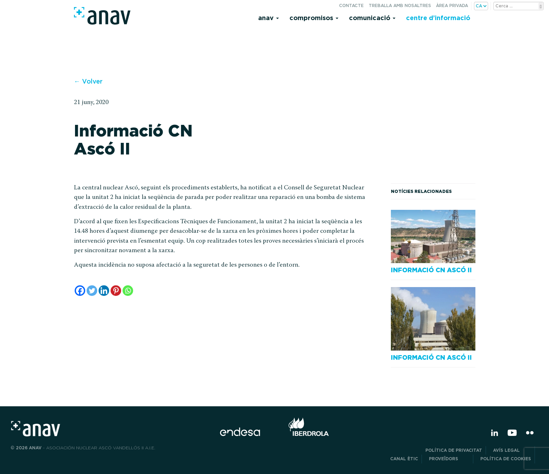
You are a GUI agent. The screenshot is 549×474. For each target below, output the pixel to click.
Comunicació (372, 18)
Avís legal (512, 450)
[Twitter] (92, 290)
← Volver (88, 81)
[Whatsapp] (128, 290)
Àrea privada (452, 5)
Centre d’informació (438, 18)
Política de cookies (505, 458)
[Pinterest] (116, 290)
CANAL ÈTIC (404, 458)
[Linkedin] (104, 290)
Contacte (351, 5)
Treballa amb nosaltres (400, 5)
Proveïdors (449, 458)
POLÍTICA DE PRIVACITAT (453, 450)
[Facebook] (80, 290)
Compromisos (313, 18)
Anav (268, 18)
